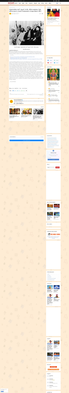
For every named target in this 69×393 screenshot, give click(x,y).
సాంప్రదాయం (30, 3)
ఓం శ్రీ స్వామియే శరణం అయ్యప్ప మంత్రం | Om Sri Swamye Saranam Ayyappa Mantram (54, 100)
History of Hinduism (52, 140)
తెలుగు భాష (52, 146)
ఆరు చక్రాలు (52, 143)
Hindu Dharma (49, 137)
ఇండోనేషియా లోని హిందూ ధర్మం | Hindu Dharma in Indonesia (26, 116)
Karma (57, 140)
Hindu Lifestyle (54, 137)
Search (57, 167)
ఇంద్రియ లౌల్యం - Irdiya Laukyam (49, 209)
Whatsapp (23, 90)
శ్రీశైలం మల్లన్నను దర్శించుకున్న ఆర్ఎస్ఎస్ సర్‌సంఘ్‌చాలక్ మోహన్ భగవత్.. (56, 358)
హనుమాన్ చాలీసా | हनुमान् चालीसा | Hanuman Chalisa (49, 290)
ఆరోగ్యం (50, 3)
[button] (60, 3)
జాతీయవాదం (54, 145)
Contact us (12, 1)
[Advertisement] (31, 18)
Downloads (49, 275)
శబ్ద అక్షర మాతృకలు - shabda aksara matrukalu (56, 290)
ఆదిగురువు (53, 142)
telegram (57, 62)
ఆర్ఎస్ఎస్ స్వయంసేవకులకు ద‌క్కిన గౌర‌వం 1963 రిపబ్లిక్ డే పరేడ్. (19, 58)
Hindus (52, 139)
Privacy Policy (16, 1)
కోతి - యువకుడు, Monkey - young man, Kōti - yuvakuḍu (49, 218)
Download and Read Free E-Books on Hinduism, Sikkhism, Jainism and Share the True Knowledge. (53, 237)
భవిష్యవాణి (35, 3)
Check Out (2, 389)
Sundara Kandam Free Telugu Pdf (52, 278)
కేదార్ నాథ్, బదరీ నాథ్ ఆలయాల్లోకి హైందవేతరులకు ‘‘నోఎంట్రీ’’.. (56, 346)
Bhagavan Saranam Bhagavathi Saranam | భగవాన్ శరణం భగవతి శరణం (54, 91)
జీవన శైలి (57, 145)
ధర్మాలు (20, 3)
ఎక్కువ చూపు (42, 106)
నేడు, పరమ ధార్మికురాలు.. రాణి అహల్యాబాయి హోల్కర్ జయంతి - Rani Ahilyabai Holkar (14, 116)
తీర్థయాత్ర (49, 146)
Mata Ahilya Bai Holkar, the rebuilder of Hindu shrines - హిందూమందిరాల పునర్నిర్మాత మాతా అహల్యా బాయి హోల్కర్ (26, 59)
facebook (51, 60)
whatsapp (57, 60)
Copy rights (20, 1)
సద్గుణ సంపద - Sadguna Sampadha (53, 95)
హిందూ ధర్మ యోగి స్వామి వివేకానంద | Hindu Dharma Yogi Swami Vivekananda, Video (23, 57)
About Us (9, 1)
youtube (51, 62)
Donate (24, 1)
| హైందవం (15, 3)
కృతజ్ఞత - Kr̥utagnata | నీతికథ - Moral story (56, 217)
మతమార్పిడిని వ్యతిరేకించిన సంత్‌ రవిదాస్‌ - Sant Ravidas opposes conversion (53, 19)
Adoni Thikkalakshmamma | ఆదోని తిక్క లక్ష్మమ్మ (57, 299)
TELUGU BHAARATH (18, 100)
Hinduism (49, 139)
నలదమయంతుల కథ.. (56, 208)
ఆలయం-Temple (49, 145)
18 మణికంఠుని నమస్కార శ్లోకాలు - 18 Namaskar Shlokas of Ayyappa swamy (54, 84)
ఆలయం (46, 3)
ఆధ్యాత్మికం (56, 142)
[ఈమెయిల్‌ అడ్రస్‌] (53, 157)
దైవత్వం (23, 3)
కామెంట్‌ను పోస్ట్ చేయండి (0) (26, 140)
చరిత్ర (39, 3)
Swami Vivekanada (13, 6)
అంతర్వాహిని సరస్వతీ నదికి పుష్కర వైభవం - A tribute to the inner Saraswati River (50, 358)
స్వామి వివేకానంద (16, 88)
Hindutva (55, 139)
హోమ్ (10, 6)
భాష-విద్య (42, 3)
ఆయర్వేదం (49, 143)
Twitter (19, 90)
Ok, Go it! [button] (2, 391)
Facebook (15, 90)
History (20, 88)
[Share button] (26, 91)
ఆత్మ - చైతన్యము (49, 142)
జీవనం (26, 3)
